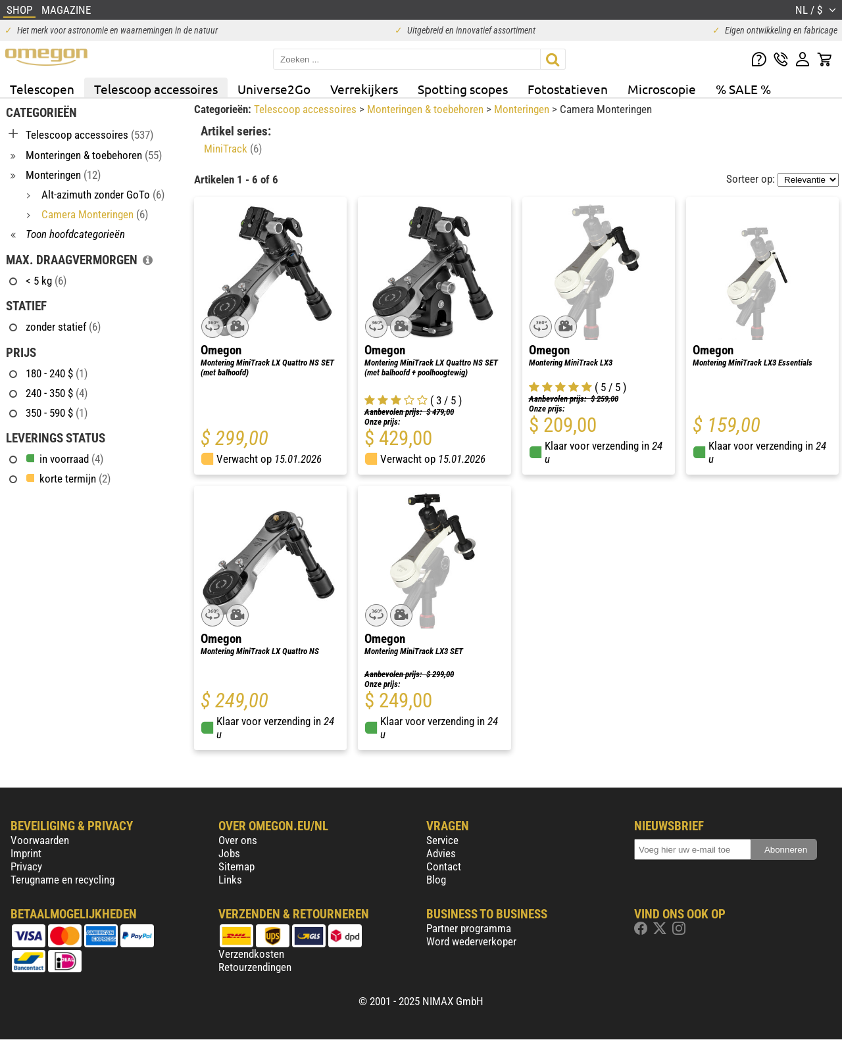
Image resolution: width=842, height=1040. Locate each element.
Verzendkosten (251, 953)
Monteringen (523, 109)
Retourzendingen (254, 967)
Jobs (229, 853)
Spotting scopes (463, 89)
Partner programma (468, 928)
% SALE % (743, 89)
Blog (436, 879)
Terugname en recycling (62, 879)
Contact (443, 866)
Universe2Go (273, 89)
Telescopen (42, 89)
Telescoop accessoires (156, 89)
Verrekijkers (364, 89)
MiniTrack (233, 148)
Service (442, 840)
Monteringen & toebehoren (426, 109)
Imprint (26, 853)
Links (230, 879)
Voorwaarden (40, 840)
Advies (441, 853)
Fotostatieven (568, 89)
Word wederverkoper (471, 941)
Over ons (237, 840)
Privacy (26, 866)
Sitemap (236, 866)
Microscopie (662, 89)
